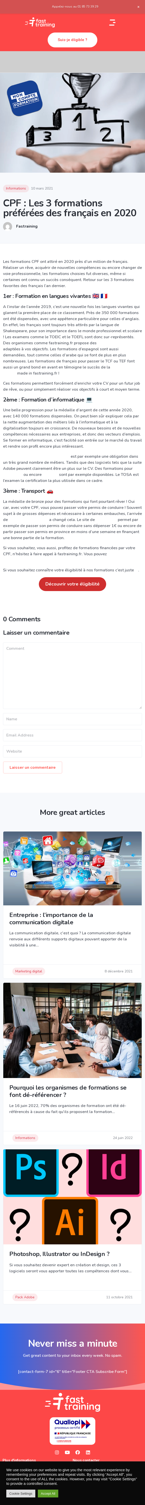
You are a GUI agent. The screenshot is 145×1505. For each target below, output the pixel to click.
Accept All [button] (48, 1493)
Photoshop (13, 474)
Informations (16, 188)
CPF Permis (106, 520)
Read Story (19, 955)
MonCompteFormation (28, 520)
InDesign (51, 474)
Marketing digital (28, 971)
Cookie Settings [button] (20, 1493)
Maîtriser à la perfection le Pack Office (36, 456)
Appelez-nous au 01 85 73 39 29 (75, 7)
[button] (72, 40)
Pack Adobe (25, 1297)
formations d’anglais (115, 343)
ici (136, 570)
